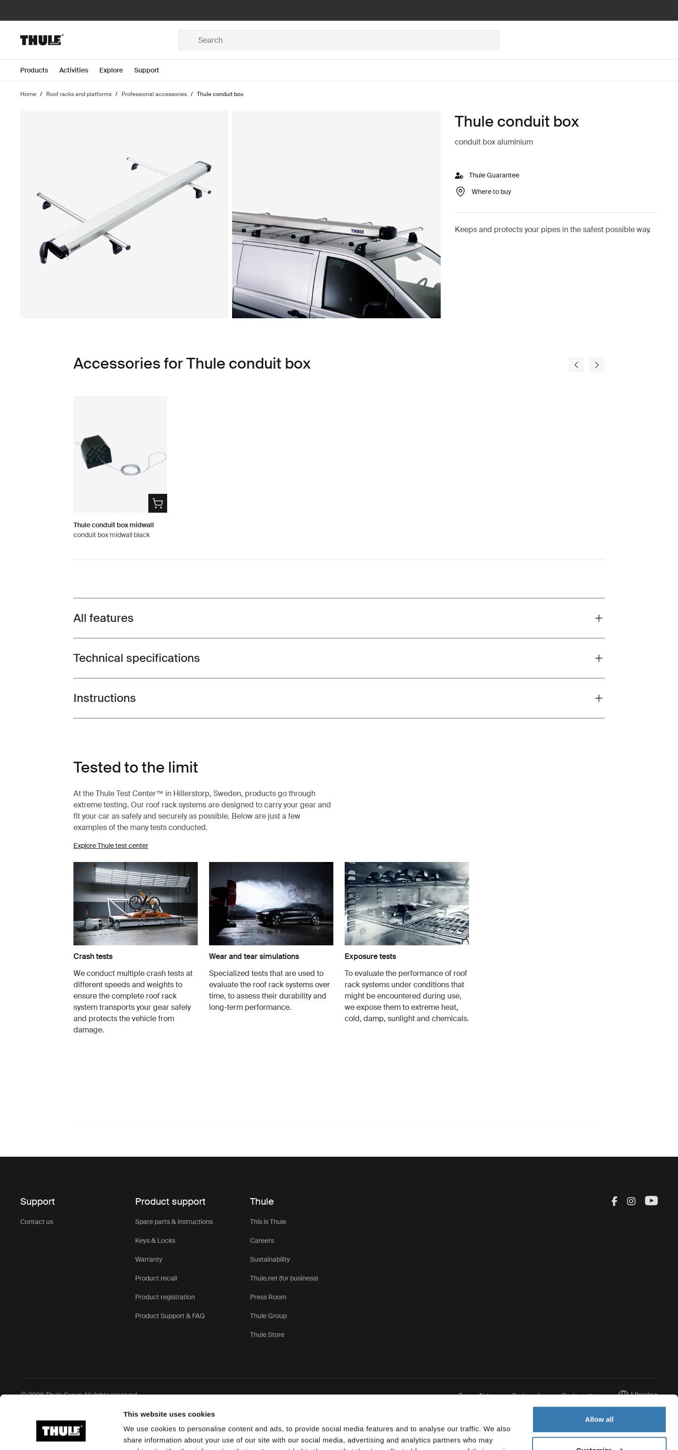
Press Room (268, 1297)
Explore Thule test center (110, 845)
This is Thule (268, 1221)
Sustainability (270, 1259)
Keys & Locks (155, 1240)
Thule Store (267, 1334)
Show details (145, 1431)
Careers (262, 1240)
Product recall (156, 1278)
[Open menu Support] (152, 70)
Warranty (148, 1259)
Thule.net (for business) (284, 1278)
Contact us (36, 1221)
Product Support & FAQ (170, 1316)
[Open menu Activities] (79, 70)
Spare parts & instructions (174, 1221)
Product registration (165, 1297)
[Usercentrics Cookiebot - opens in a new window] (61, 1432)
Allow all (599, 1373)
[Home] (99, 40)
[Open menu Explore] (116, 70)
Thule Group (268, 1316)
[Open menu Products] (39, 70)
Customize (599, 1404)
